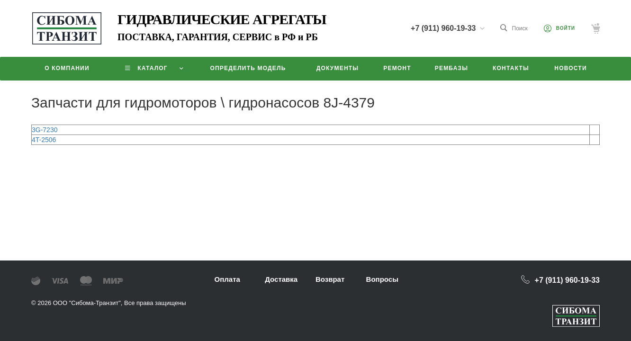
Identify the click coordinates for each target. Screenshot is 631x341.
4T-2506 (44, 140)
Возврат (330, 279)
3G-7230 (44, 130)
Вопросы (382, 279)
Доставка (281, 279)
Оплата (227, 279)
